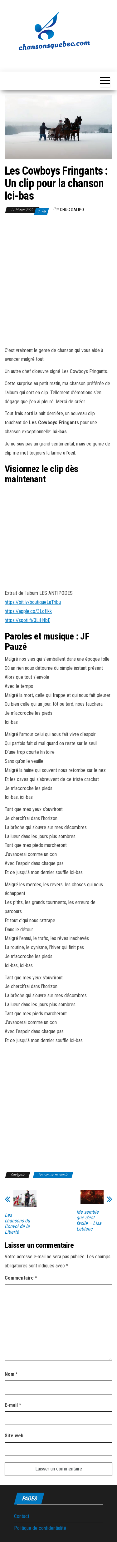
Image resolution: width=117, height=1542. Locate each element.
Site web (14, 1436)
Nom (11, 1374)
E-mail (13, 1405)
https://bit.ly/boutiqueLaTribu (33, 602)
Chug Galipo (72, 209)
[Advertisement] (58, 282)
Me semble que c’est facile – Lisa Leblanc (88, 1220)
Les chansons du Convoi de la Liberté (17, 1223)
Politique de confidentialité (40, 1528)
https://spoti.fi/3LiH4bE (27, 620)
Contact (21, 1516)
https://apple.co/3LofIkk (28, 611)
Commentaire (21, 1278)
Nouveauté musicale (53, 1175)
